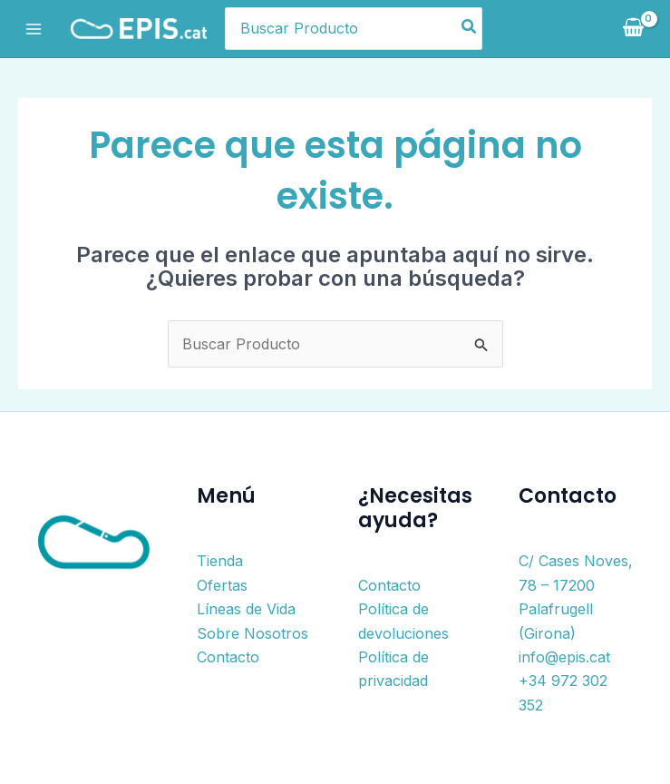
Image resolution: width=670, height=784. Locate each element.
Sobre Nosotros (252, 633)
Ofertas (222, 585)
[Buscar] (469, 29)
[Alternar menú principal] (34, 28)
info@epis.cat (564, 657)
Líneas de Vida (246, 609)
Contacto (228, 657)
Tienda (220, 561)
